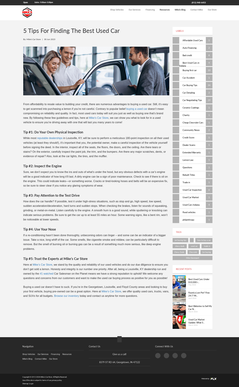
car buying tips (180, 240)
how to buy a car (204, 240)
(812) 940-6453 (199, 2)
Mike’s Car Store (99, 117)
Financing (150, 12)
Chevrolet (193, 252)
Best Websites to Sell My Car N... (200, 308)
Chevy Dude (179, 252)
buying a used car (136, 108)
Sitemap (25, 384)
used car (194, 246)
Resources (165, 12)
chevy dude (179, 246)
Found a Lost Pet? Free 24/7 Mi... (199, 294)
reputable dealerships (50, 138)
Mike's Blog (180, 12)
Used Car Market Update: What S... (196, 321)
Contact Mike (196, 12)
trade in (207, 246)
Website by (209, 379)
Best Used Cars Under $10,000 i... (198, 281)
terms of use (46, 380)
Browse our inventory (66, 295)
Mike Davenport (192, 258)
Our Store (212, 12)
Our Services (135, 12)
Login (31, 384)
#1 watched (46, 273)
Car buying (206, 252)
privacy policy (57, 380)
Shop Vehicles (117, 12)
